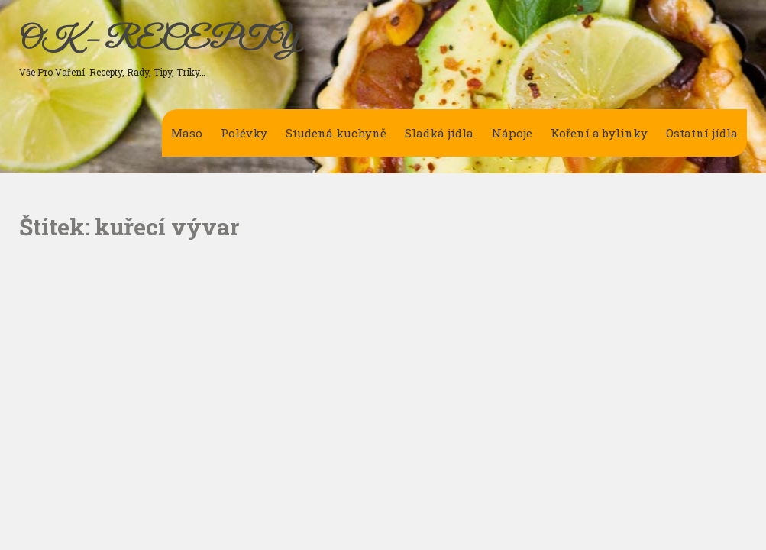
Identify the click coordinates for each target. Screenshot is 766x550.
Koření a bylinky (599, 133)
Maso (186, 133)
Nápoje (512, 133)
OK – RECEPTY (158, 40)
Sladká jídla (439, 133)
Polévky (244, 133)
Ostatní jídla (702, 133)
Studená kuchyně (336, 133)
